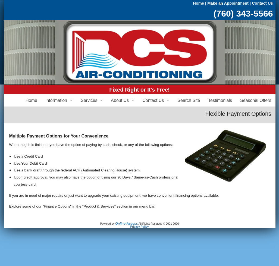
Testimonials (220, 100)
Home (198, 3)
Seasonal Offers (255, 100)
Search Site (188, 100)
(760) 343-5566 (243, 13)
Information (56, 100)
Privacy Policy (139, 226)
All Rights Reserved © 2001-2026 (159, 223)
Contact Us (262, 3)
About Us (120, 100)
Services (89, 100)
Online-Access (126, 224)
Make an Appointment (228, 3)
